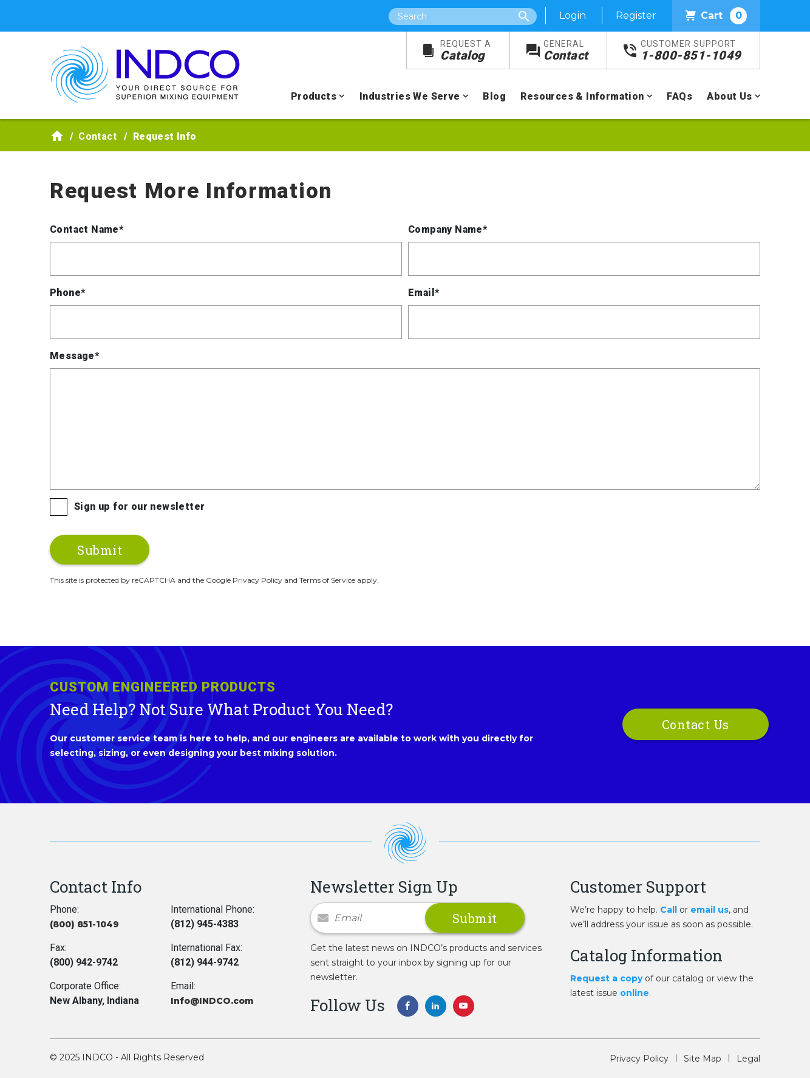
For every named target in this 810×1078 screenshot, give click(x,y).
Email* (423, 292)
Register (636, 15)
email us (709, 909)
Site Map (702, 1058)
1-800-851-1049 (691, 51)
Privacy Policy (639, 1058)
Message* (74, 356)
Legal (748, 1058)
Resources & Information (582, 96)
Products (313, 96)
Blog (494, 96)
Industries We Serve (409, 96)
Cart (716, 15)
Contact (565, 51)
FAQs (679, 96)
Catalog (465, 51)
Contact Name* (86, 229)
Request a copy (606, 978)
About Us (729, 96)
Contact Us (695, 724)
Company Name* (447, 229)
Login (572, 15)
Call (668, 909)
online (634, 992)
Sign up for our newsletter (139, 506)
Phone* (67, 292)
